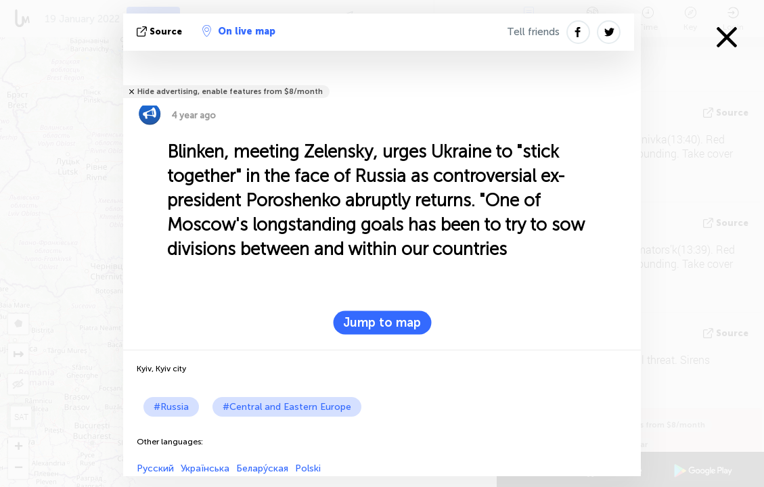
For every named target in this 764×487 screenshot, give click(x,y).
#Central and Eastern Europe (287, 407)
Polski (308, 468)
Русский (155, 468)
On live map (238, 31)
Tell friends (533, 32)
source (160, 31)
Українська (205, 468)
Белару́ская (262, 468)
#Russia (171, 407)
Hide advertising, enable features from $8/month (230, 91)
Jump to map (382, 322)
